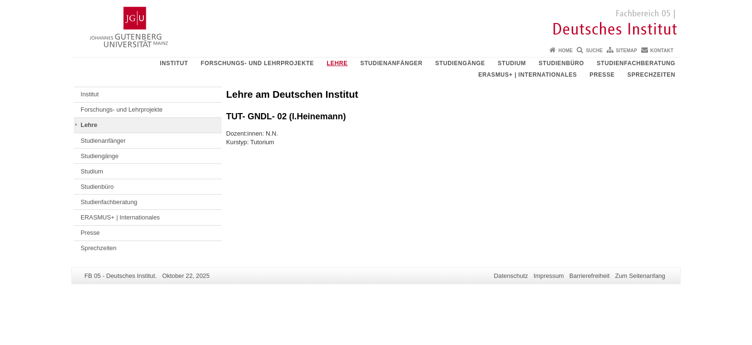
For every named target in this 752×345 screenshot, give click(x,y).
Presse (601, 74)
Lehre (337, 63)
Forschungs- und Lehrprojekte (257, 63)
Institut (174, 63)
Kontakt (661, 50)
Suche (594, 50)
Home (565, 50)
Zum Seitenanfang (640, 275)
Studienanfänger (391, 63)
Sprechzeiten (651, 74)
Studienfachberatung (636, 63)
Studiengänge (460, 63)
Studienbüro (561, 63)
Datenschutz (511, 275)
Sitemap (626, 50)
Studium (512, 63)
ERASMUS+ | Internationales (527, 74)
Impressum (548, 275)
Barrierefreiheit (589, 275)
